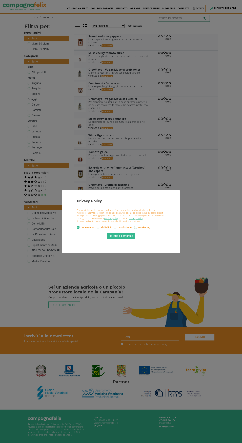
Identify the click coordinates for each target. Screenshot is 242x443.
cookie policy (111, 218)
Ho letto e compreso (121, 235)
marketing (144, 227)
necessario (87, 227)
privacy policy (136, 218)
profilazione (125, 227)
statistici (106, 227)
